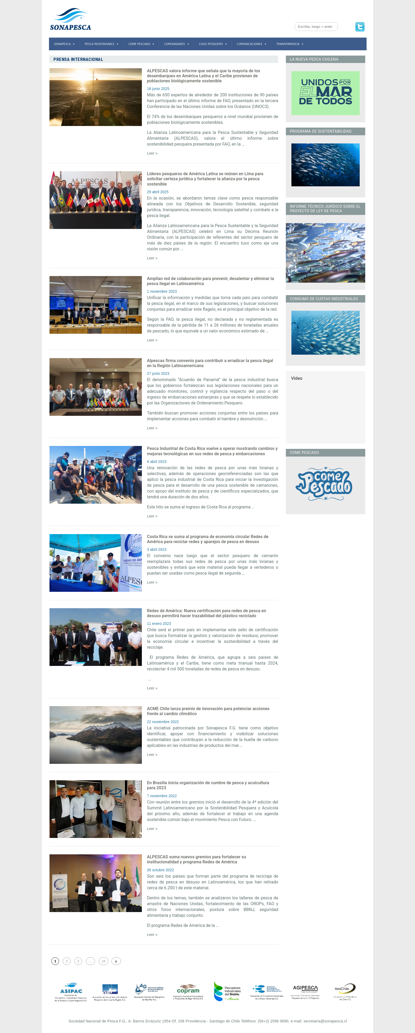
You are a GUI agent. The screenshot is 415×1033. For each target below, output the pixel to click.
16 (103, 961)
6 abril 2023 (156, 461)
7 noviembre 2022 (162, 796)
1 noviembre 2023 (162, 291)
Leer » (152, 153)
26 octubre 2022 (160, 870)
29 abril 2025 (157, 192)
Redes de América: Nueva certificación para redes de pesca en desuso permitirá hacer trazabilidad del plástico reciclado (206, 613)
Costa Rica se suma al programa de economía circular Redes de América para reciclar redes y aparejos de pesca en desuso (207, 539)
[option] (71, 992)
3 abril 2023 (156, 549)
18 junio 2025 (158, 89)
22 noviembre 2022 (163, 722)
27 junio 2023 (158, 373)
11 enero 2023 (159, 623)
